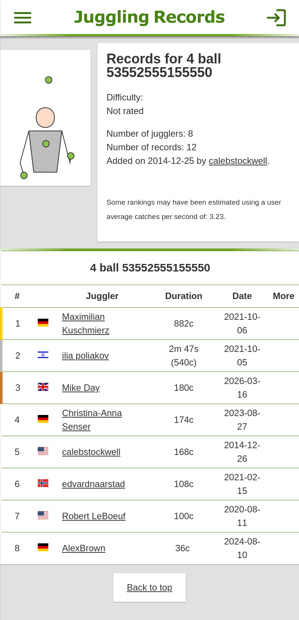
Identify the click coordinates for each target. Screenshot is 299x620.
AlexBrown (83, 548)
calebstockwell (238, 161)
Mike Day (81, 387)
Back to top (149, 587)
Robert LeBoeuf (93, 516)
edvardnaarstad (93, 484)
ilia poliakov (85, 355)
